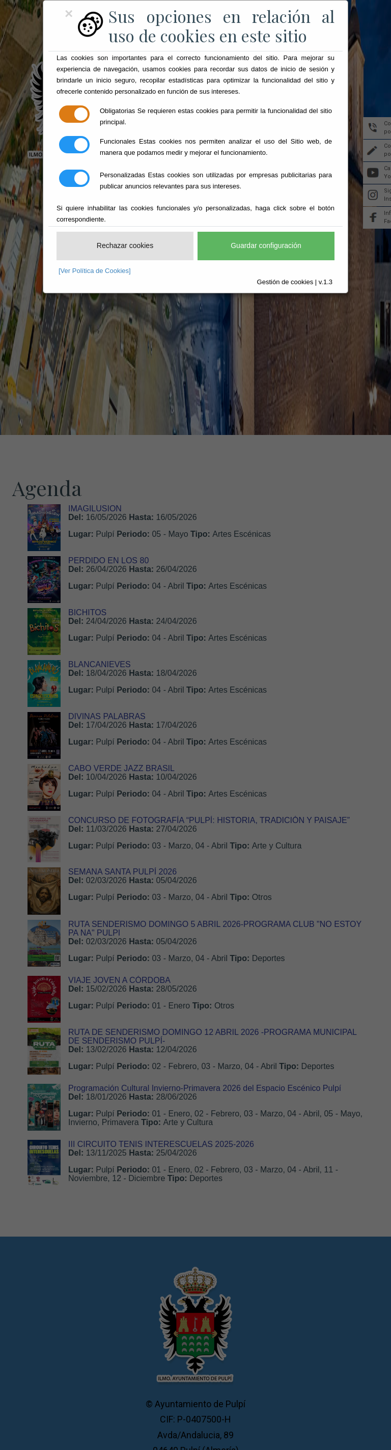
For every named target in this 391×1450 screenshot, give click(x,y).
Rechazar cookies (125, 245)
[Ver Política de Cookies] (95, 271)
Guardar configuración (266, 245)
